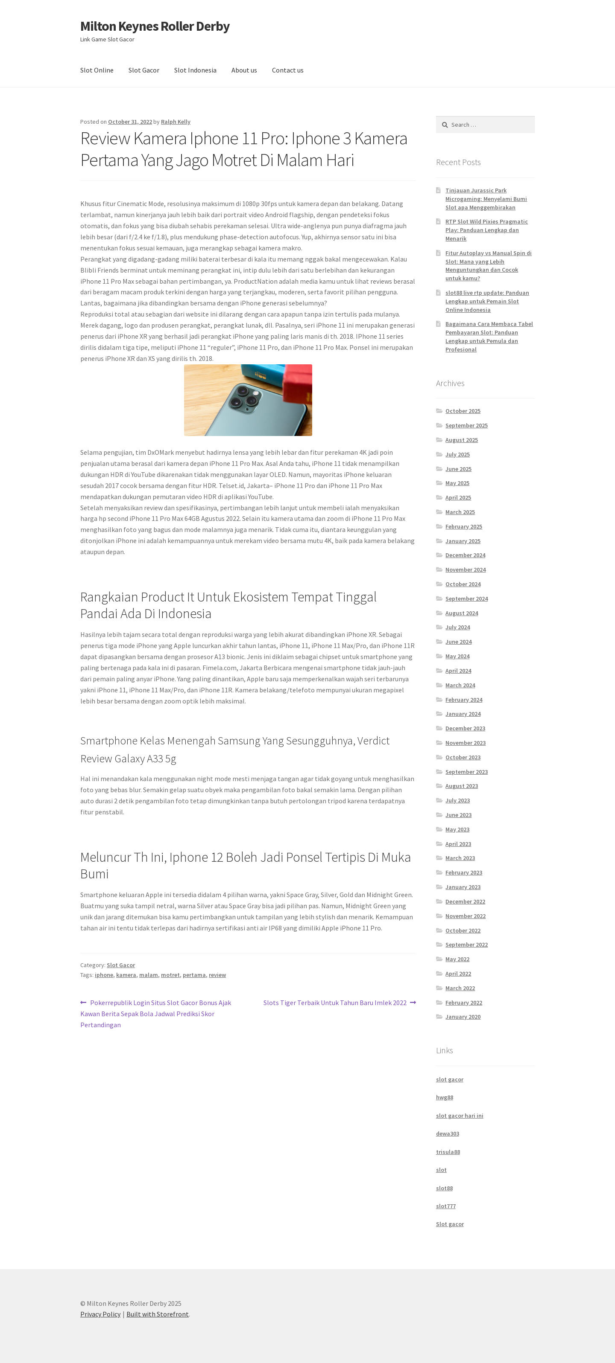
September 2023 (466, 772)
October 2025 (462, 411)
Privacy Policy (100, 1314)
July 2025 (457, 454)
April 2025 (458, 497)
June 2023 (458, 815)
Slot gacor (450, 1224)
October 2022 (462, 930)
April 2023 (458, 844)
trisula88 (448, 1152)
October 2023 (462, 757)
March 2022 (460, 988)
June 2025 (458, 469)
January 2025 (462, 541)
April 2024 (458, 670)
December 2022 (465, 901)
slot (441, 1170)
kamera (126, 975)
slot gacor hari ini (459, 1115)
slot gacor (449, 1079)
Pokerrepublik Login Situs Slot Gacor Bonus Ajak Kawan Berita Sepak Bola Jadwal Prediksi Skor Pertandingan (155, 1013)
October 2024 (462, 584)
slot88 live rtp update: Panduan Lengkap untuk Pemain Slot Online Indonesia (487, 301)
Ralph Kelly (175, 121)
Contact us (288, 70)
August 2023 (461, 786)
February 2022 (463, 1002)
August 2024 (461, 613)
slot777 (446, 1206)
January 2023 (462, 887)
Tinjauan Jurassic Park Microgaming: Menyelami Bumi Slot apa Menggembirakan (486, 198)
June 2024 (458, 641)
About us (244, 70)
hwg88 (444, 1097)
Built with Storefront (157, 1314)
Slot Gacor (144, 70)
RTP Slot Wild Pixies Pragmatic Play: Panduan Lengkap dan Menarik (486, 230)
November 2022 (465, 916)
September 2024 (466, 598)
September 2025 (466, 425)
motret (170, 975)
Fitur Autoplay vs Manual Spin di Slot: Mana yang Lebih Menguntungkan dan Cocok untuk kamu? (488, 265)
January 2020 (462, 1016)
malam (148, 975)
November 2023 (465, 743)
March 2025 (460, 512)
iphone (104, 975)
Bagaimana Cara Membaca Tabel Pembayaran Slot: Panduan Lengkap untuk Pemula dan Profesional (489, 336)
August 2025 (461, 440)
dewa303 (447, 1133)
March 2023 (460, 858)
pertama (194, 975)
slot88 (444, 1188)
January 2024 (462, 714)
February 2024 (463, 699)
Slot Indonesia (195, 70)
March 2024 (460, 685)
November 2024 (465, 569)
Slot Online (97, 70)
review (217, 975)
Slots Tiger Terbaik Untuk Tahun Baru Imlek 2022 (335, 1002)
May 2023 (457, 829)
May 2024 (457, 656)
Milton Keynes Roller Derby (155, 26)
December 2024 (465, 555)
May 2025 (457, 483)
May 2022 (457, 959)
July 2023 (457, 800)
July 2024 (457, 627)
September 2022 (466, 944)
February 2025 (463, 526)
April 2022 (458, 973)
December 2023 (465, 728)
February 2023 (463, 872)
